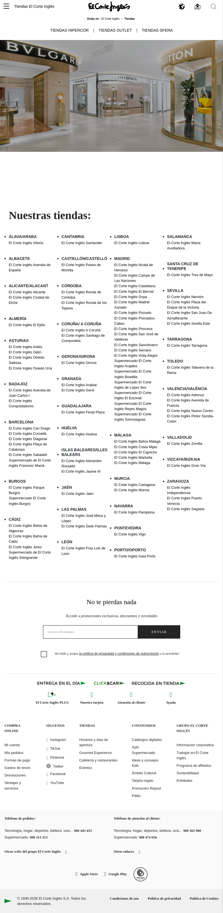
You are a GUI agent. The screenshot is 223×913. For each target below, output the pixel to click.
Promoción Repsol (146, 788)
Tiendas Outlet (115, 30)
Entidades (184, 780)
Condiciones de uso (124, 898)
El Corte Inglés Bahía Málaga (137, 441)
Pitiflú (136, 796)
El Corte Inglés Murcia (131, 490)
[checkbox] (44, 654)
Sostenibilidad (188, 773)
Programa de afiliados (194, 765)
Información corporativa (195, 745)
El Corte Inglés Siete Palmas (84, 526)
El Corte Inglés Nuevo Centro (190, 411)
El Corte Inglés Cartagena (134, 485)
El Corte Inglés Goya (130, 297)
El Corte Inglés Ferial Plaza (83, 412)
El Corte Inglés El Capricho (135, 452)
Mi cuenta (12, 745)
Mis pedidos (13, 753)
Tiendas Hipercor (69, 30)
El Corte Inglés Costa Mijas (135, 447)
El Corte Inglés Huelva (79, 434)
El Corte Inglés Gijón (25, 352)
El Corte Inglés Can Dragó (29, 428)
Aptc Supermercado (143, 750)
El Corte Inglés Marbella (133, 457)
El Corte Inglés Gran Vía (186, 465)
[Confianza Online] (140, 874)
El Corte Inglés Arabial (79, 385)
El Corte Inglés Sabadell (28, 455)
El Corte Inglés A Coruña (81, 330)
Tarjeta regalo (143, 780)
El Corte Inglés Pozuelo (133, 313)
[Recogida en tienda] (158, 683)
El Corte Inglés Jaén (78, 494)
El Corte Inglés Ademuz (185, 395)
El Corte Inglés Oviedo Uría (30, 368)
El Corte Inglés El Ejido (27, 325)
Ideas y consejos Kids (145, 763)
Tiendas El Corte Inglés (34, 6)
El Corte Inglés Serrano (132, 350)
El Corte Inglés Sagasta (185, 509)
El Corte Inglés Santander (82, 243)
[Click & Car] (109, 683)
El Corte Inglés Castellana (135, 286)
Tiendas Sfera (157, 30)
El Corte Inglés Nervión (185, 297)
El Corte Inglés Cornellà (27, 433)
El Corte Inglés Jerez (25, 547)
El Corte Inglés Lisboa (131, 243)
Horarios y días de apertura (93, 742)
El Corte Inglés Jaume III (81, 471)
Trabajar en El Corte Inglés (193, 755)
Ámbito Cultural (144, 773)
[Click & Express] (62, 683)
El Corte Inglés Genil (78, 390)
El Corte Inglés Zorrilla (184, 443)
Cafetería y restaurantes (98, 760)
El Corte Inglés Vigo (130, 534)
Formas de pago (17, 760)
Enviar (159, 632)
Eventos (85, 768)
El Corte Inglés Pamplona (134, 512)
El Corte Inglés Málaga (132, 463)
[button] (6, 6)
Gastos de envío (17, 768)
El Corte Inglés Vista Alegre (136, 355)
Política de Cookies (204, 898)
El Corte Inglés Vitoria (26, 243)
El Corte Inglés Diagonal (28, 439)
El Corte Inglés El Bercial (134, 291)
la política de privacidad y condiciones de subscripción (119, 654)
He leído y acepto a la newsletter (117, 654)
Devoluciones (15, 775)
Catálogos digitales (147, 740)
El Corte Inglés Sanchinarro (136, 345)
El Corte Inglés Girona (79, 363)
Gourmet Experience (95, 753)
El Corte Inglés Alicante (27, 292)
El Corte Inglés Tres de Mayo (190, 275)
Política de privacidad (164, 898)
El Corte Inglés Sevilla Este (188, 323)
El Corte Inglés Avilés (25, 347)
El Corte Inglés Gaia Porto (135, 556)
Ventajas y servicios (12, 785)
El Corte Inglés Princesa (133, 329)
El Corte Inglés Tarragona (187, 345)
